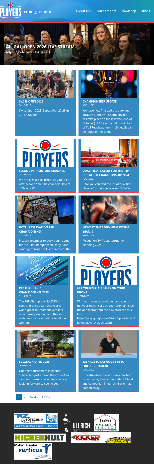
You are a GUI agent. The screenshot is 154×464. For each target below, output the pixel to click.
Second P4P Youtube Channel (42, 171)
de (45, 12)
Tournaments (105, 11)
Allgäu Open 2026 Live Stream (40, 46)
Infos (146, 11)
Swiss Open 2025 (31, 101)
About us (83, 11)
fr (50, 12)
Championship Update (100, 101)
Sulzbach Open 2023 (34, 362)
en (41, 12)
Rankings (129, 11)
